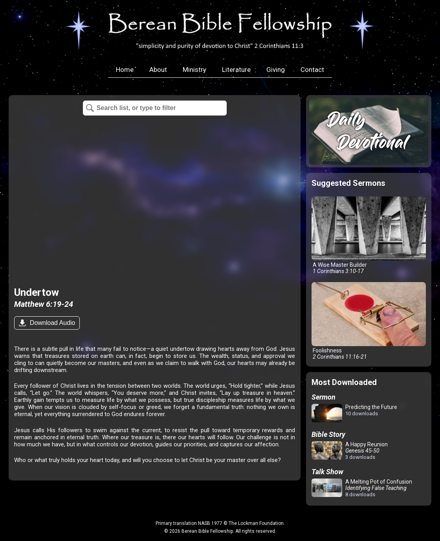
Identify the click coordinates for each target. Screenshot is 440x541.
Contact (312, 69)
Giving (275, 69)
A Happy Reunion (350, 450)
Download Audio (51, 322)
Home (125, 69)
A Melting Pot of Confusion (362, 488)
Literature (236, 69)
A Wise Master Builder (368, 235)
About (158, 69)
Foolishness (368, 321)
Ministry (194, 69)
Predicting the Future (354, 413)
